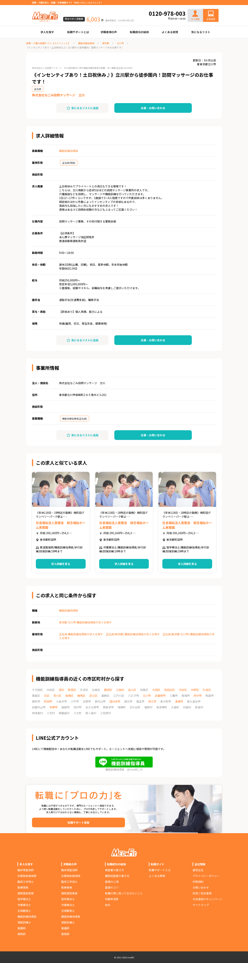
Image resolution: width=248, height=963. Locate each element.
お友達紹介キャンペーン (207, 899)
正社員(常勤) (68, 162)
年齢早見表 (112, 899)
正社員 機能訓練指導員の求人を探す (81, 634)
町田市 (48, 701)
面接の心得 (112, 882)
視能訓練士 (24, 922)
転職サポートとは (78, 32)
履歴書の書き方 (114, 870)
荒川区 (57, 695)
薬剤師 (21, 934)
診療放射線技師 (26, 876)
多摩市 (53, 707)
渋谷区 (183, 690)
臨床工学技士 (25, 882)
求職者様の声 (109, 32)
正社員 (37, 89)
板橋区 (69, 695)
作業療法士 (24, 905)
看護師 (21, 928)
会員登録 (211, 19)
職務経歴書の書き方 (117, 876)
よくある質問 (170, 32)
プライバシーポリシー (206, 876)
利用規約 (198, 882)
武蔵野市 (160, 695)
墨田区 (108, 690)
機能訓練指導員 (86, 43)
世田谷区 (169, 690)
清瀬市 (179, 701)
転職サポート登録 (78, 822)
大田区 (156, 690)
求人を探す (47, 32)
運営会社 (198, 870)
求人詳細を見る (60, 564)
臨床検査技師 (25, 870)
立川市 (120, 43)
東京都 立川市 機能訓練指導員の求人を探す (85, 622)
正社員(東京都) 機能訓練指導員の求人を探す (133, 634)
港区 (61, 690)
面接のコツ (112, 887)
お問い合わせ (206, 6)
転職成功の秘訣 (139, 32)
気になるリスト (200, 32)
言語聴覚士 (24, 911)
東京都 (105, 43)
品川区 (132, 690)
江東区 (120, 690)
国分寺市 (114, 701)
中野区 (195, 690)
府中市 (198, 695)
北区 (46, 695)
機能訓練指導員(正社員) (74, 418)
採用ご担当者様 (202, 893)
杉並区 (207, 690)
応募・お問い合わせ (153, 108)
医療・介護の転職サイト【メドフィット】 (48, 43)
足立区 (93, 695)
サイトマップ (201, 905)
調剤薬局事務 (25, 893)
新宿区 (72, 690)
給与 (107, 905)
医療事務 (22, 887)
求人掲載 (195, 15)
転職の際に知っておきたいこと (124, 893)
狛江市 (152, 701)
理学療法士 (24, 899)
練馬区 (81, 695)
